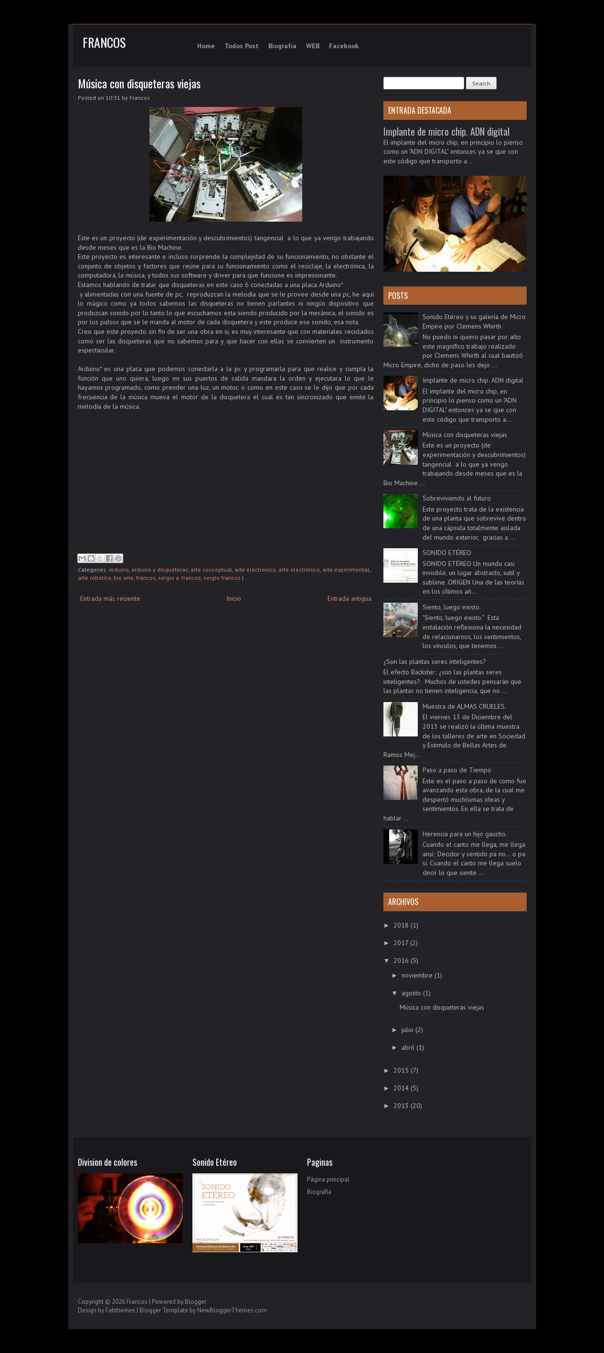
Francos (104, 42)
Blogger (195, 1302)
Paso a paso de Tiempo (457, 770)
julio (408, 1029)
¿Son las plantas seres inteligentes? (434, 661)
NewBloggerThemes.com (232, 1310)
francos (146, 577)
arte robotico (94, 577)
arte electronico (255, 569)
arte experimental (346, 569)
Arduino (119, 569)
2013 (402, 1105)
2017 (401, 942)
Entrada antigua (349, 598)
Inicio (233, 598)
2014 (402, 1088)
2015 (402, 1070)
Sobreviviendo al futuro (457, 498)
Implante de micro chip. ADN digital (446, 131)
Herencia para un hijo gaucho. (465, 834)
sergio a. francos (179, 577)
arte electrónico (299, 569)
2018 (402, 925)
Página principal (328, 1179)
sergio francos (222, 577)
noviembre (418, 975)
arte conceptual (211, 569)
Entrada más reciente (110, 598)
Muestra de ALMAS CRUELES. (464, 706)
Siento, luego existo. (452, 607)
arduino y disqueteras (159, 569)
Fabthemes (120, 1310)
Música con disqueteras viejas (139, 83)
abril (409, 1047)
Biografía (319, 1192)
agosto (412, 993)
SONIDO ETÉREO (447, 552)
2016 (402, 960)
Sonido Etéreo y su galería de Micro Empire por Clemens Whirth (474, 321)
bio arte (124, 577)
